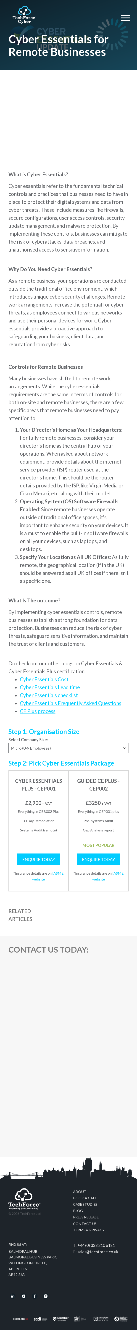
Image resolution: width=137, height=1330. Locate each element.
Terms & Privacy (89, 1230)
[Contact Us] (68, 1061)
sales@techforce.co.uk (97, 1251)
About (79, 1191)
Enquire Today (38, 859)
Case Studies (85, 1204)
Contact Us (85, 1223)
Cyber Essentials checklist (49, 695)
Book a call (85, 1198)
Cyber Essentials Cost (44, 679)
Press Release (86, 1217)
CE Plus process (37, 711)
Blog (78, 1210)
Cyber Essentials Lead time (50, 687)
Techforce (24, 13)
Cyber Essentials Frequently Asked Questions (70, 703)
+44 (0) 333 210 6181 (96, 1245)
